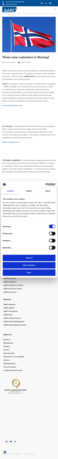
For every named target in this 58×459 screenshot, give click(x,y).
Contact (6, 360)
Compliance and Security (12, 370)
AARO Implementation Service (14, 325)
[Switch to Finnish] (50, 3)
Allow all (29, 258)
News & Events (9, 353)
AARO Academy (9, 304)
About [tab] (47, 191)
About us (6, 339)
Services (7, 299)
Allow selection (29, 265)
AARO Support (9, 308)
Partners (6, 346)
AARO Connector (9, 278)
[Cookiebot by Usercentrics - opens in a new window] (45, 184)
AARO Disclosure (9, 292)
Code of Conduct (9, 367)
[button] (54, 9)
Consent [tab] (10, 191)
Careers (6, 350)
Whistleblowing (9, 363)
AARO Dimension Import (12, 288)
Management (8, 343)
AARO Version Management (13, 321)
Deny (29, 272)
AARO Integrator (9, 282)
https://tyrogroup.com (10, 142)
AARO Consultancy (10, 311)
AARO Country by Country (13, 285)
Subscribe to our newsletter (13, 356)
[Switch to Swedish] (46, 3)
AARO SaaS (7, 314)
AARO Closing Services (12, 318)
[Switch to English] (41, 3)
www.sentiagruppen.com (12, 105)
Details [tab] (29, 191)
